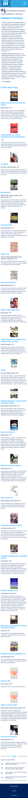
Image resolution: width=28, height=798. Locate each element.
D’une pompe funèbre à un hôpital (11, 525)
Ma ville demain (5, 192)
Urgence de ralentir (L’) (8, 432)
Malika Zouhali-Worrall (12, 256)
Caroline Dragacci (14, 195)
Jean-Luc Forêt (5, 683)
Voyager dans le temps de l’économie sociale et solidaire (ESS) (16, 777)
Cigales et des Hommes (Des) (10, 309)
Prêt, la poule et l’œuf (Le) (9, 736)
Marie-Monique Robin (6, 285)
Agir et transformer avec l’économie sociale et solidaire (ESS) (16, 773)
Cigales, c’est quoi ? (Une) (9, 705)
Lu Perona (3, 528)
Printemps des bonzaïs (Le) (9, 590)
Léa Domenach (5, 593)
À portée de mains (6, 225)
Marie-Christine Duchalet (15, 707)
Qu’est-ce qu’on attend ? (8, 282)
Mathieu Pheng (5, 107)
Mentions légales (14, 786)
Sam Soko (3, 167)
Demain (3, 370)
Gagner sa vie (5, 254)
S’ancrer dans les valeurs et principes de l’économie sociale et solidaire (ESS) (14, 768)
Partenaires (14, 795)
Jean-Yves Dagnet (6, 656)
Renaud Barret (5, 405)
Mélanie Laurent (11, 373)
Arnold (11, 593)
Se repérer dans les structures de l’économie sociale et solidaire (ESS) (15, 763)
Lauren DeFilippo (11, 167)
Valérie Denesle (5, 468)
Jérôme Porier (13, 405)
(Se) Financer (19, 14)
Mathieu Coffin (4, 195)
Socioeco (8, 81)
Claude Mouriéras (5, 739)
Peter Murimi (10, 258)
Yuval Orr (3, 256)
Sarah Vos (3, 630)
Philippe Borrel (5, 435)
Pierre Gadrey (4, 312)
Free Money (4, 164)
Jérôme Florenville (6, 228)
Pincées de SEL (6, 681)
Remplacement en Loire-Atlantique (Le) (13, 653)
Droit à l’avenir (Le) (7, 497)
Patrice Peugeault (5, 500)
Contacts (14, 790)
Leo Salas (9, 528)
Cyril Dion (3, 373)
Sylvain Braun (4, 561)
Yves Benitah (14, 500)
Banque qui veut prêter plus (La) (11, 465)
